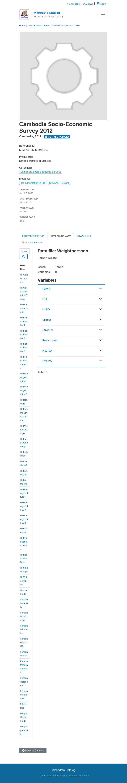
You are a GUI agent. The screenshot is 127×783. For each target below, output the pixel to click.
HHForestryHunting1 (24, 377)
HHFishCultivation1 (24, 321)
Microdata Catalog (47, 12)
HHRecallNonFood (23, 558)
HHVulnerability (24, 581)
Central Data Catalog (39, 25)
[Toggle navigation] (103, 14)
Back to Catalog (33, 750)
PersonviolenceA (24, 681)
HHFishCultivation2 (24, 334)
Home (22, 25)
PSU (45, 299)
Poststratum (50, 340)
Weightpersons (24, 730)
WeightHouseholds (24, 717)
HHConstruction (24, 278)
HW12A (47, 350)
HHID (46, 309)
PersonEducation (24, 629)
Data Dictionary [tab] (60, 236)
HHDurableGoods (24, 308)
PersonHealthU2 (24, 642)
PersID (46, 289)
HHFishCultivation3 (24, 347)
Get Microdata (57, 136)
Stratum (47, 330)
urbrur (46, 319)
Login (101, 4)
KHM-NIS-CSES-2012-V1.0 (66, 25)
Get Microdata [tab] (32, 242)
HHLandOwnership (24, 443)
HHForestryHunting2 (24, 390)
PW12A (47, 361)
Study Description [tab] (33, 236)
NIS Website (73, 4)
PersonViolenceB (24, 695)
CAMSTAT (87, 4)
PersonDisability (24, 603)
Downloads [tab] (84, 236)
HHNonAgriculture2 (24, 506)
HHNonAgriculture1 (24, 493)
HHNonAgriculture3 (24, 519)
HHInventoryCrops (24, 429)
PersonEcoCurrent (24, 616)
